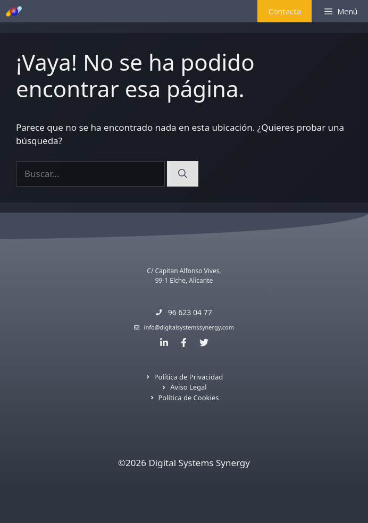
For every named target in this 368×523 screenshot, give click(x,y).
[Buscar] (182, 174)
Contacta (285, 11)
